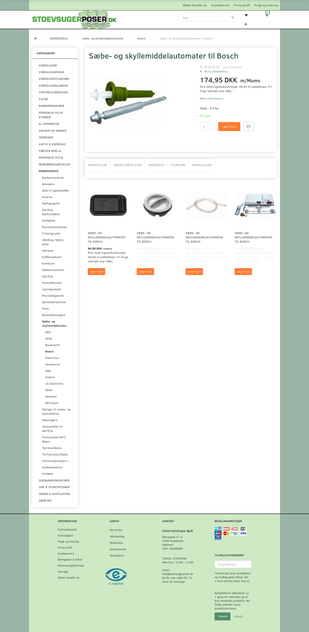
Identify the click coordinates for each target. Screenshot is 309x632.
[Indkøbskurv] (269, 15)
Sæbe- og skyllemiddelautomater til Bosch (106, 237)
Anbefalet (156, 165)
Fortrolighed (65, 535)
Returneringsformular (71, 565)
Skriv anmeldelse (215, 71)
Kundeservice (220, 5)
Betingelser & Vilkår (70, 559)
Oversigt (63, 571)
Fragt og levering (266, 5)
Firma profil (242, 5)
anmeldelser (233, 67)
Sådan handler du (195, 5)
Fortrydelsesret (67, 529)
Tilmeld (222, 616)
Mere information (211, 98)
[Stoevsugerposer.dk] (74, 19)
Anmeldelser (202, 165)
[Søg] (233, 17)
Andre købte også (128, 165)
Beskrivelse (97, 165)
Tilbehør (178, 165)
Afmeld (238, 616)
